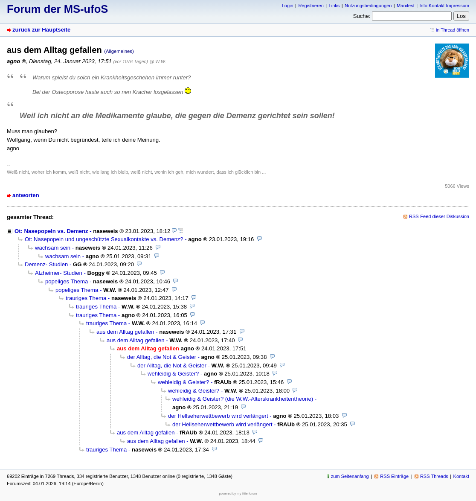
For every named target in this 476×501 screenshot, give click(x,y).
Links (334, 5)
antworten (25, 195)
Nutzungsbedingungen (368, 5)
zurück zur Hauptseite (41, 29)
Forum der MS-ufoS (57, 9)
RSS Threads (434, 476)
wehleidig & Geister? (173, 373)
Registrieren (310, 5)
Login (287, 5)
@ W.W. (158, 61)
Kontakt (461, 476)
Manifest (406, 5)
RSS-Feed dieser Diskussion (439, 216)
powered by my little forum (238, 493)
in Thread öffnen (452, 29)
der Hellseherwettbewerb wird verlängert (218, 416)
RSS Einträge (394, 476)
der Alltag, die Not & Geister (161, 357)
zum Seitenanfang (350, 476)
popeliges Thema (66, 281)
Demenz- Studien (46, 264)
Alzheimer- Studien (58, 273)
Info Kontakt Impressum (445, 5)
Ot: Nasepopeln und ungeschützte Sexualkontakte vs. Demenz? (104, 239)
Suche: (362, 16)
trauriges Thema (86, 298)
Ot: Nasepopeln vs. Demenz (51, 231)
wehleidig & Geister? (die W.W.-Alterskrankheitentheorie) (242, 399)
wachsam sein (52, 248)
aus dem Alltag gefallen (125, 332)
